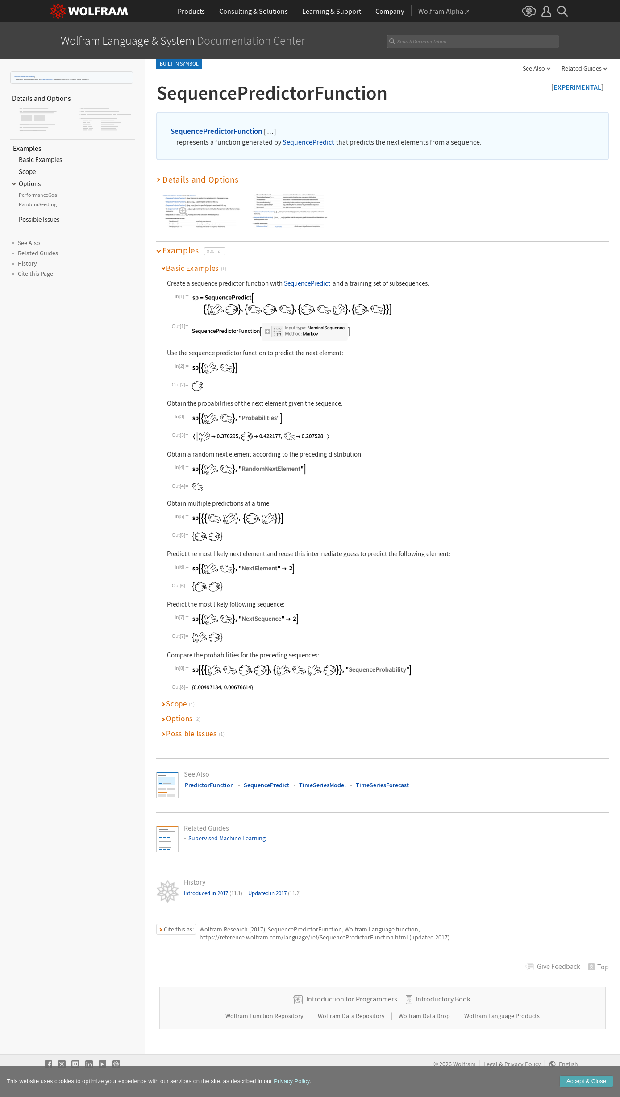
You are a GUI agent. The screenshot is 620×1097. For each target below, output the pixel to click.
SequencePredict (47, 79)
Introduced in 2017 (213, 893)
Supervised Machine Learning (227, 838)
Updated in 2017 (274, 893)
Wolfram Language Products (502, 1016)
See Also (534, 68)
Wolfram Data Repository (352, 1016)
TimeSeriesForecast (382, 785)
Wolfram (464, 1064)
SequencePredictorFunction (24, 76)
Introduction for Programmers (352, 998)
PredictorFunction (209, 785)
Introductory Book (443, 998)
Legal (490, 1064)
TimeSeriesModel (322, 785)
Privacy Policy (522, 1064)
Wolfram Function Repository (265, 1016)
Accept (586, 1084)
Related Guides (582, 68)
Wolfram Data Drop (425, 1016)
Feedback (558, 966)
